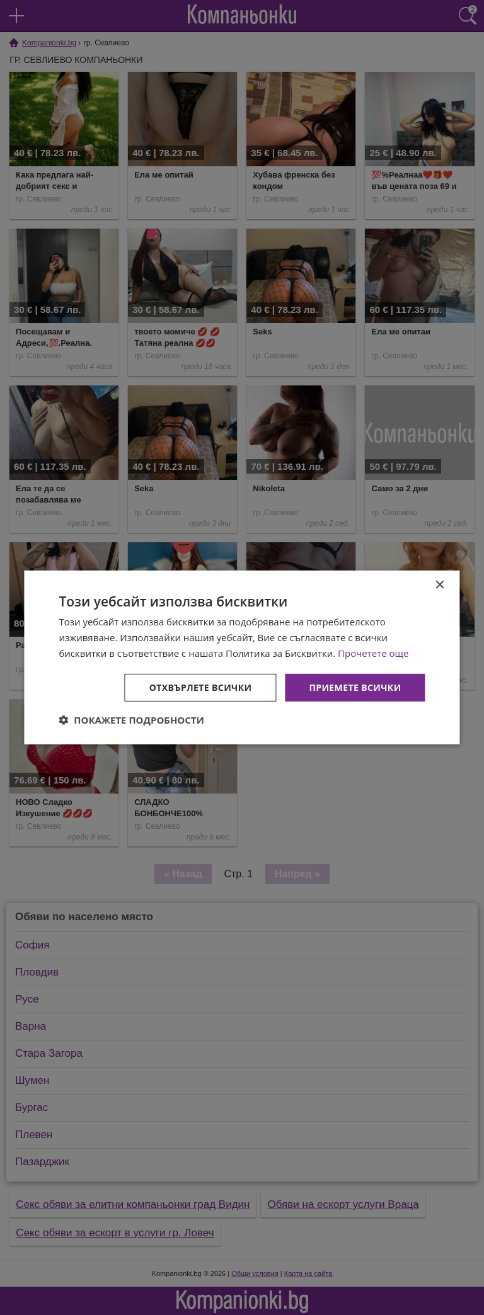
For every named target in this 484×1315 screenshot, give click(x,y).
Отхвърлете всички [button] (200, 687)
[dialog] (241, 657)
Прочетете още (373, 653)
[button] (131, 720)
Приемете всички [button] (355, 687)
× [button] (439, 585)
